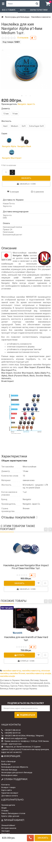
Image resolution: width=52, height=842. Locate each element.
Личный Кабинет (8, 825)
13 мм (6, 114)
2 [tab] (26, 95)
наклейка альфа (7, 676)
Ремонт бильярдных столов (13, 813)
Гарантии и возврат (9, 793)
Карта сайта (6, 790)
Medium (14, 126)
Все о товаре (9, 10)
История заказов (8, 828)
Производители (8, 805)
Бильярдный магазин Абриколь (14, 767)
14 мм (15, 114)
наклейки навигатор (11, 671)
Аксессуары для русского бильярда (16, 772)
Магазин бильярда (9, 770)
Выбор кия (5, 764)
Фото (23, 10)
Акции (4, 808)
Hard (5, 126)
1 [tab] (22, 95)
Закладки (5, 831)
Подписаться (26, 715)
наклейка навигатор (31, 671)
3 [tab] (30, 95)
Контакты (5, 785)
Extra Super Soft (36, 126)
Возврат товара (8, 787)
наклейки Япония (17, 673)
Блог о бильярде (8, 761)
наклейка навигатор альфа (38, 673)
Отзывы (4, 811)
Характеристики (38, 10)
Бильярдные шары (9, 775)
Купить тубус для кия (10, 816)
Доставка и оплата (9, 796)
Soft (24, 126)
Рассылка (5, 834)
